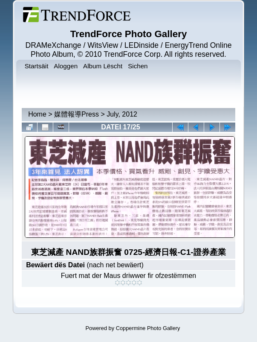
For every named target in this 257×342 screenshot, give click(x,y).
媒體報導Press (76, 114)
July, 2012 (122, 114)
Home (37, 114)
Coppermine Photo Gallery (148, 328)
